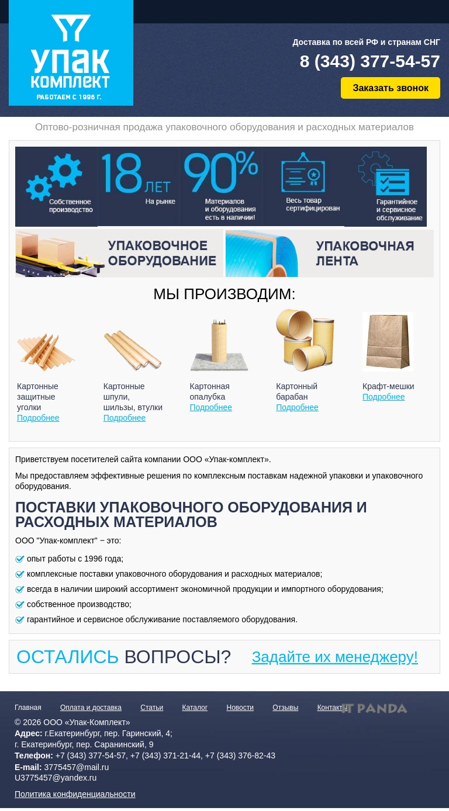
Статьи (151, 707)
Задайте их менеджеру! (335, 657)
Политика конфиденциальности (75, 794)
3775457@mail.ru (76, 767)
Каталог (195, 707)
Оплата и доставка (91, 707)
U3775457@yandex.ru (55, 777)
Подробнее (38, 417)
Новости (240, 707)
